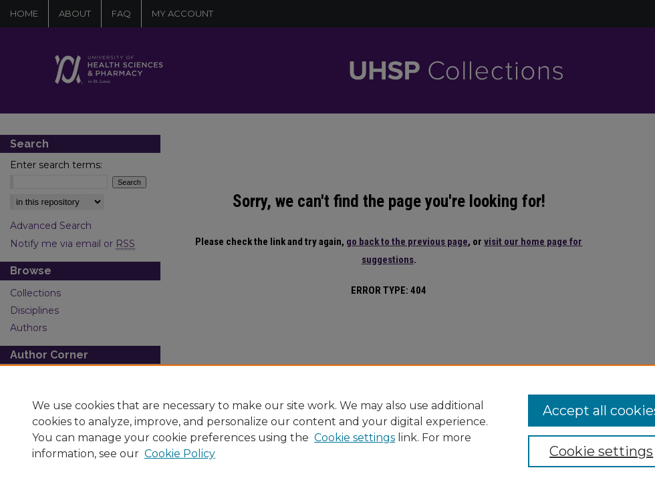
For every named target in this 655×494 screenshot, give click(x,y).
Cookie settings (354, 437)
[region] (327, 429)
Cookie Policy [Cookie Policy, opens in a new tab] (179, 453)
